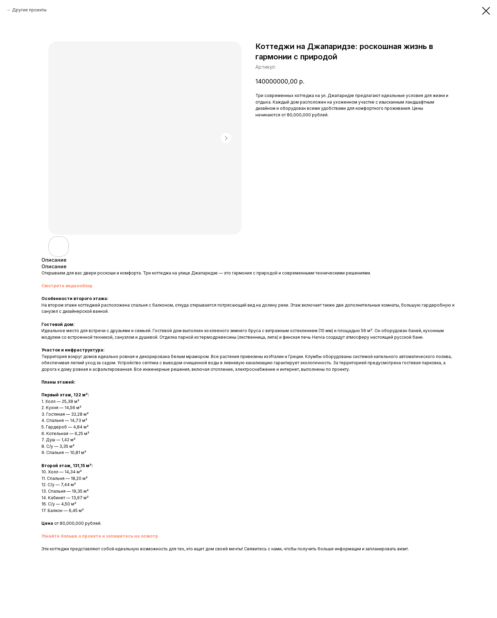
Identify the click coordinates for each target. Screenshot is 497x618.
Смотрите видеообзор (66, 285)
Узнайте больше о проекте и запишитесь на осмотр (99, 536)
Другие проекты (29, 9)
